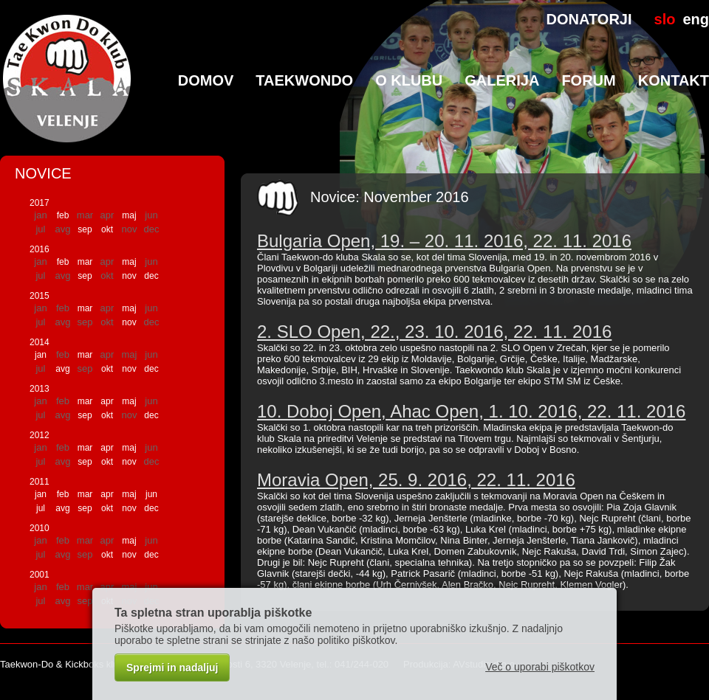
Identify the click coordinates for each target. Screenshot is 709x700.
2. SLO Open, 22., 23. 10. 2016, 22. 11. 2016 (434, 332)
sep (85, 229)
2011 (39, 482)
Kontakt (673, 80)
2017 (39, 203)
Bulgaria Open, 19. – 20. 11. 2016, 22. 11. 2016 (444, 241)
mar (85, 262)
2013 (39, 389)
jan (41, 355)
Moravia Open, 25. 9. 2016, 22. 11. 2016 (416, 480)
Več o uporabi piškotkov (540, 667)
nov (129, 276)
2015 (39, 296)
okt (107, 229)
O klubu (408, 80)
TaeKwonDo (304, 80)
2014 (39, 342)
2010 (39, 528)
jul (40, 508)
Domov (206, 80)
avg (62, 369)
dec (151, 276)
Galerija (502, 80)
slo (665, 19)
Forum (588, 80)
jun (151, 494)
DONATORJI (589, 19)
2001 (39, 574)
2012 (39, 435)
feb (63, 215)
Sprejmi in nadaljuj (172, 667)
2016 (39, 249)
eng (695, 19)
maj (129, 215)
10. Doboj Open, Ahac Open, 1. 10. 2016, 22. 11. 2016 (471, 411)
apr (106, 401)
